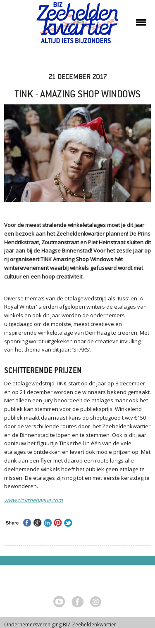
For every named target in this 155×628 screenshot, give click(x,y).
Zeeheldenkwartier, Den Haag (77, 26)
